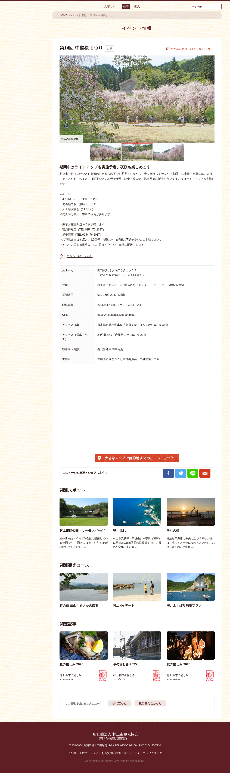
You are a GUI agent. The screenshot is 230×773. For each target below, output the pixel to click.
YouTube (37, 252)
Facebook (18, 252)
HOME (63, 15)
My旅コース (27, 187)
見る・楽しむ (27, 81)
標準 (126, 6)
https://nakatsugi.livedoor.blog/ (116, 314)
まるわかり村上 (27, 130)
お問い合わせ (123, 753)
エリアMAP (27, 214)
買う (27, 104)
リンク (158, 753)
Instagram (37, 267)
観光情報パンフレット (27, 294)
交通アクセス (27, 239)
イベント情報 (27, 174)
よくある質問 (104, 753)
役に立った (120, 703)
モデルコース (27, 200)
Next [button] (221, 510)
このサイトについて (80, 753)
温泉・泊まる (27, 93)
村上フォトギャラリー (27, 322)
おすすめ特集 (27, 161)
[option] (83, 523)
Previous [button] (52, 510)
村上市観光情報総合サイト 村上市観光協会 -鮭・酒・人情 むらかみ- (27, 33)
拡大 (137, 6)
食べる (27, 70)
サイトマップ (142, 753)
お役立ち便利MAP (27, 228)
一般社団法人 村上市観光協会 (113, 736)
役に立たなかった (150, 703)
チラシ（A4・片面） (80, 256)
